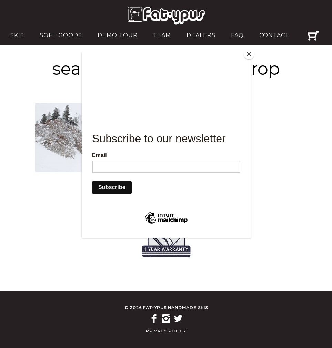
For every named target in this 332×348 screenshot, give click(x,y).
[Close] (249, 54)
